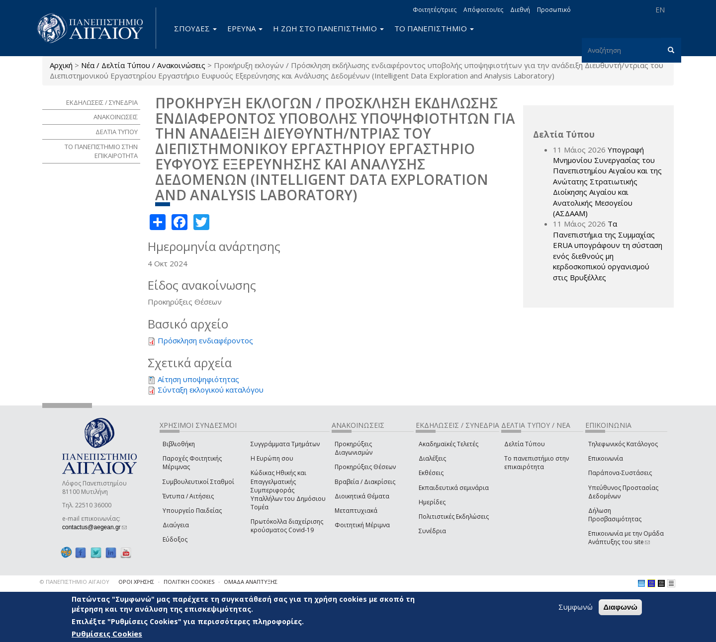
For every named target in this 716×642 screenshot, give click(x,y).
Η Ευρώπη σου (272, 458)
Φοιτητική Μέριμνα (362, 525)
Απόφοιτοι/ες (483, 9)
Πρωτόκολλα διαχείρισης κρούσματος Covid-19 (287, 525)
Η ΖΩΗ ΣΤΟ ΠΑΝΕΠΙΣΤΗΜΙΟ (328, 28)
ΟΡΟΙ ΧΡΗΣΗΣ (136, 581)
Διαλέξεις (432, 458)
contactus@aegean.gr (94, 527)
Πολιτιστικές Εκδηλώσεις (454, 516)
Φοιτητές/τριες (434, 9)
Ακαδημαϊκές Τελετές (448, 444)
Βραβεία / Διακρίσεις (365, 482)
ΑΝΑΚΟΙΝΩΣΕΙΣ (115, 116)
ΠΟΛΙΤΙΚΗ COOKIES (189, 581)
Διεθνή (520, 9)
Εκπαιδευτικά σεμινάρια (454, 487)
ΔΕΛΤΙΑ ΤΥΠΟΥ (116, 131)
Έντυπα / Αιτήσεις (188, 496)
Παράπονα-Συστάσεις (620, 473)
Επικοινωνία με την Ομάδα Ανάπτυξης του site (626, 537)
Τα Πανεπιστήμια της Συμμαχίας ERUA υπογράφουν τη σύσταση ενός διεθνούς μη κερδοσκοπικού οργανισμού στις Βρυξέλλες (607, 250)
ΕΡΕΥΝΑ (245, 28)
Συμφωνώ (575, 607)
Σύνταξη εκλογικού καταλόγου (211, 390)
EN (660, 9)
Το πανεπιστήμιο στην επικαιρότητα (536, 462)
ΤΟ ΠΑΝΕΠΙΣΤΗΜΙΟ (434, 28)
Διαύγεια (176, 525)
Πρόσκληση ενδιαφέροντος (205, 340)
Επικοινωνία (605, 458)
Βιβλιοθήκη (179, 444)
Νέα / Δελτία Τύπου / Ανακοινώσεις (143, 65)
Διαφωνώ (620, 607)
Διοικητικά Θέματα (362, 496)
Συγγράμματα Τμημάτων (285, 444)
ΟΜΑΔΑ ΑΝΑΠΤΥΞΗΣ (250, 581)
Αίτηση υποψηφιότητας (198, 379)
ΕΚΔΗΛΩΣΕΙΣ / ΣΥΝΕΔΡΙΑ (102, 102)
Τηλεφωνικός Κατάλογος (623, 444)
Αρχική (61, 65)
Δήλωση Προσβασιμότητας (614, 514)
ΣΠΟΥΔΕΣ (195, 28)
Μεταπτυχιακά (356, 510)
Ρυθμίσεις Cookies (107, 634)
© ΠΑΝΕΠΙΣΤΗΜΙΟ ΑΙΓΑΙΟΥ (74, 581)
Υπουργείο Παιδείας (192, 510)
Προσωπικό (554, 9)
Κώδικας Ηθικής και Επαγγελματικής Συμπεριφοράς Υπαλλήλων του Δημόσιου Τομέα (288, 490)
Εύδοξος (175, 539)
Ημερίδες (432, 502)
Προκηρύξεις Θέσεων (365, 467)
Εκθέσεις (431, 473)
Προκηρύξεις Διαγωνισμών (353, 448)
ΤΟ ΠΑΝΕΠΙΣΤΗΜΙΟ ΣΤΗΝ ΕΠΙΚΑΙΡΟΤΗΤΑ (101, 151)
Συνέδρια (432, 531)
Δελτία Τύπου (524, 444)
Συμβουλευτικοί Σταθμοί (198, 482)
